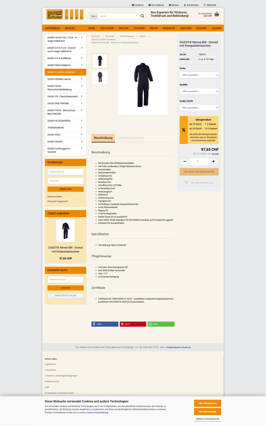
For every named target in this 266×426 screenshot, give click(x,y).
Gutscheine (50, 370)
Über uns (185, 28)
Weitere (70, 28)
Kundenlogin (191, 5)
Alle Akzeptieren (208, 403)
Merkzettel (210, 5)
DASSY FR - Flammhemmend (63, 96)
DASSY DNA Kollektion (59, 65)
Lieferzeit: (185, 59)
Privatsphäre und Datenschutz (59, 393)
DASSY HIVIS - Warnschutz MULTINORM (61, 112)
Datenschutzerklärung (97, 412)
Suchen (216, 28)
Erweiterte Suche (66, 295)
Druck (154, 28)
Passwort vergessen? (58, 201)
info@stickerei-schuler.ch (178, 347)
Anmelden (66, 189)
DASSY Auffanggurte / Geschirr (59, 150)
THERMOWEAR (56, 127)
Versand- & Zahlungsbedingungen (61, 375)
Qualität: (184, 84)
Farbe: (183, 68)
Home (91, 28)
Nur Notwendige (207, 411)
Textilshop (107, 28)
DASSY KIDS (54, 134)
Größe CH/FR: (186, 101)
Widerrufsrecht (52, 381)
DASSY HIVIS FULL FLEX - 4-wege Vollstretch (62, 39)
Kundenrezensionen (131, 138)
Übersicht (169, 28)
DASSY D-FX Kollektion (59, 58)
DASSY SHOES (55, 141)
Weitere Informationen (207, 419)
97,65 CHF (65, 258)
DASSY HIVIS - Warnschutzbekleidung (60, 88)
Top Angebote (156, 5)
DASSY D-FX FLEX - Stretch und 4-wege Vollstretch (62, 50)
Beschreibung (103, 138)
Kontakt (201, 28)
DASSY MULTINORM (58, 103)
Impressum (50, 364)
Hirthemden (52, 28)
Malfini (123, 28)
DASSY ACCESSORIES (59, 120)
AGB (47, 387)
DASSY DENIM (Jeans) (59, 79)
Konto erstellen (55, 196)
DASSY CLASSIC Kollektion (61, 72)
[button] (104, 324)
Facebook (138, 5)
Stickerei (139, 28)
